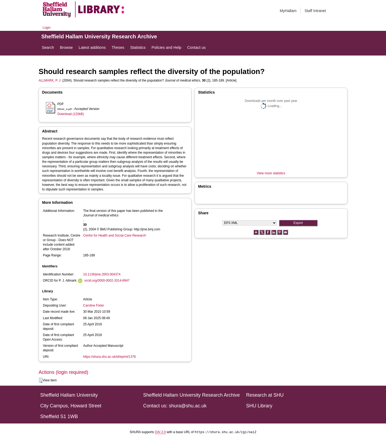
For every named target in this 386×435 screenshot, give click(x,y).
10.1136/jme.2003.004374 (101, 274)
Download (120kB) (70, 114)
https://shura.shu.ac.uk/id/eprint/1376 (109, 357)
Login (46, 28)
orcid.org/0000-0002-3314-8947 (106, 280)
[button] (41, 380)
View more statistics (271, 173)
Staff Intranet (315, 11)
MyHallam (288, 11)
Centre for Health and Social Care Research (114, 235)
